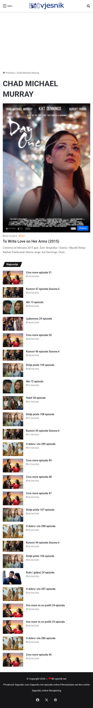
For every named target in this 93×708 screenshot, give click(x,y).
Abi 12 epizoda (34, 381)
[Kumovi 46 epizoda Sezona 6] (13, 355)
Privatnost (8, 684)
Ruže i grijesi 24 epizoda (40, 572)
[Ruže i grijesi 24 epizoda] (13, 577)
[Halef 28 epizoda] (13, 403)
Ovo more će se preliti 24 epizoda (45, 605)
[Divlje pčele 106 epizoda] (13, 561)
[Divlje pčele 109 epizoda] (13, 370)
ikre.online (84, 684)
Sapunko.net (37, 684)
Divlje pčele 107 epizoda (40, 509)
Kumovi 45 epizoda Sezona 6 (43, 430)
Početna (8, 72)
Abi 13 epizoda (34, 302)
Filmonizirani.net (69, 684)
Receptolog (55, 690)
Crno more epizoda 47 (39, 493)
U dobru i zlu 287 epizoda (41, 588)
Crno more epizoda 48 (39, 476)
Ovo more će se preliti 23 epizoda (45, 621)
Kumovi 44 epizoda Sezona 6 (43, 542)
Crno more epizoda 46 (39, 654)
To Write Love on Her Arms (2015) (31, 241)
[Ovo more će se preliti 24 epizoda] (13, 610)
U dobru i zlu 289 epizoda (41, 444)
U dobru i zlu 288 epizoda (41, 526)
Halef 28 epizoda (36, 397)
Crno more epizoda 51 (39, 272)
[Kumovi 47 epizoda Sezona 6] (13, 292)
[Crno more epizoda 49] (13, 465)
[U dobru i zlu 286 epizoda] (13, 643)
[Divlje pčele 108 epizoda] (13, 419)
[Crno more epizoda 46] (13, 660)
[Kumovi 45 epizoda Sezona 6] (13, 434)
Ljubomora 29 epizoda (39, 318)
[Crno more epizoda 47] (13, 498)
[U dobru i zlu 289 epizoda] (13, 449)
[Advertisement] (46, 41)
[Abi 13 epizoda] (13, 307)
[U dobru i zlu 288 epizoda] (13, 531)
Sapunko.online (40, 690)
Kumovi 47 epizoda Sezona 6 (43, 288)
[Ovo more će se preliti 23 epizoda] (13, 627)
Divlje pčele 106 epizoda (40, 556)
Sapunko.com (22, 684)
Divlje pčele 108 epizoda (40, 414)
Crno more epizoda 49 (39, 460)
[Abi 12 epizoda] (13, 386)
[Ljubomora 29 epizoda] (13, 324)
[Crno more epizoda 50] (13, 340)
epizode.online (52, 684)
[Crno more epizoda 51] (13, 277)
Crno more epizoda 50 (39, 335)
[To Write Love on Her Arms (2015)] (46, 168)
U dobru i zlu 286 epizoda (41, 638)
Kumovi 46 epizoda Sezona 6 (43, 351)
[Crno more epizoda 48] (13, 482)
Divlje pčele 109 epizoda (40, 365)
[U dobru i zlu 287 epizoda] (13, 594)
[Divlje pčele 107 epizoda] (13, 515)
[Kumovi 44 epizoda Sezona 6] (13, 546)
